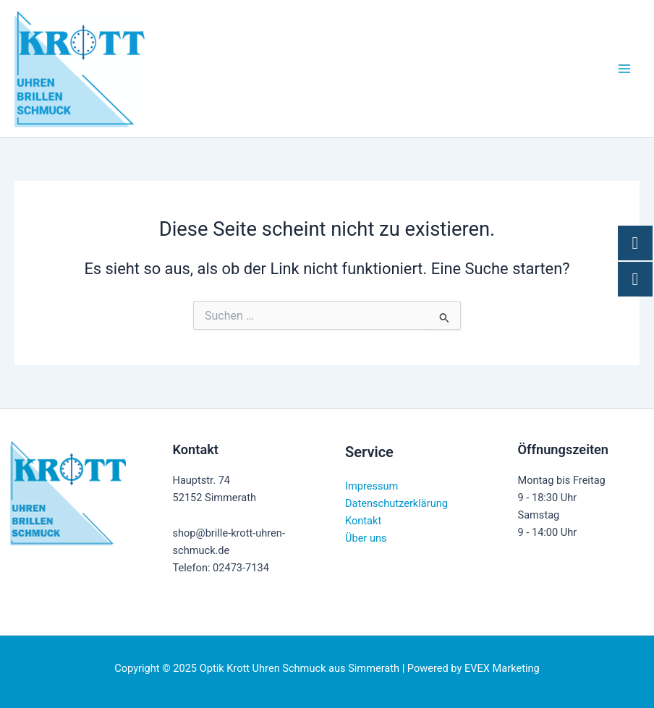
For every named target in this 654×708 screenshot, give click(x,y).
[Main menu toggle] (624, 69)
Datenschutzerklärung (396, 503)
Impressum (371, 485)
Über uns (366, 538)
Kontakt (363, 520)
